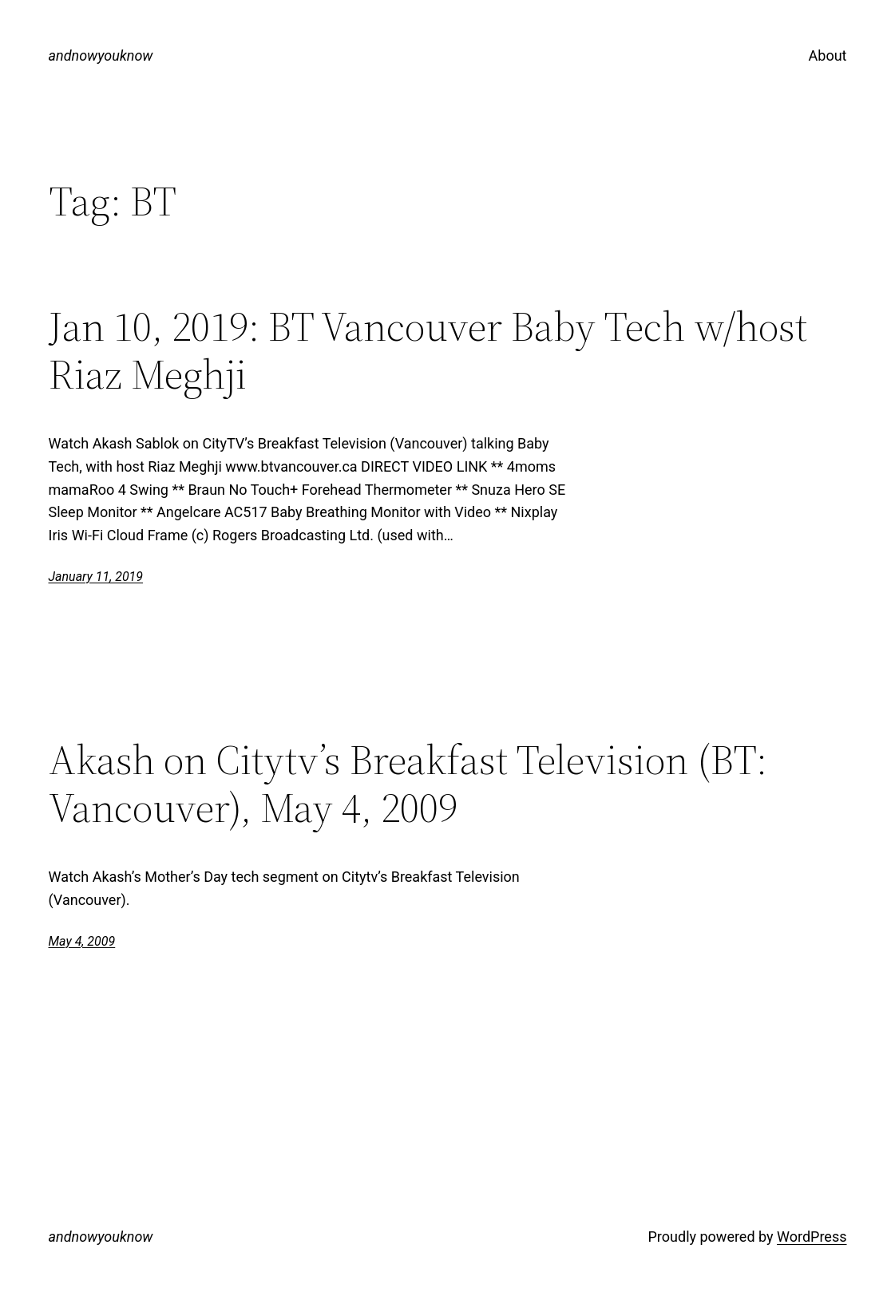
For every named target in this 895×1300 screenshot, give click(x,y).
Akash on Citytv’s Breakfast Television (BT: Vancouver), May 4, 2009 (408, 784)
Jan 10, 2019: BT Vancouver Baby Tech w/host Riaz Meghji (428, 350)
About (828, 55)
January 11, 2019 (96, 576)
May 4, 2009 (82, 941)
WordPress (811, 1236)
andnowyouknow (101, 55)
